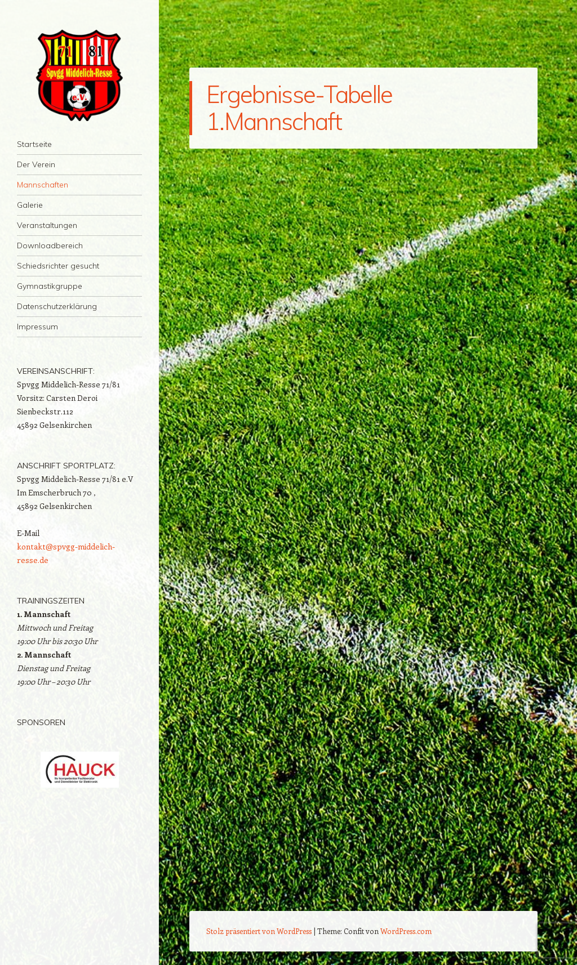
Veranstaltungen (47, 225)
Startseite (34, 144)
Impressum (37, 326)
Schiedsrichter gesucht (58, 266)
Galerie (30, 205)
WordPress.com (406, 931)
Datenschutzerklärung (57, 306)
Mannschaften (42, 185)
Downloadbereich (50, 245)
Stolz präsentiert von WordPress (259, 931)
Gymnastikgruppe (49, 286)
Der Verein (36, 164)
